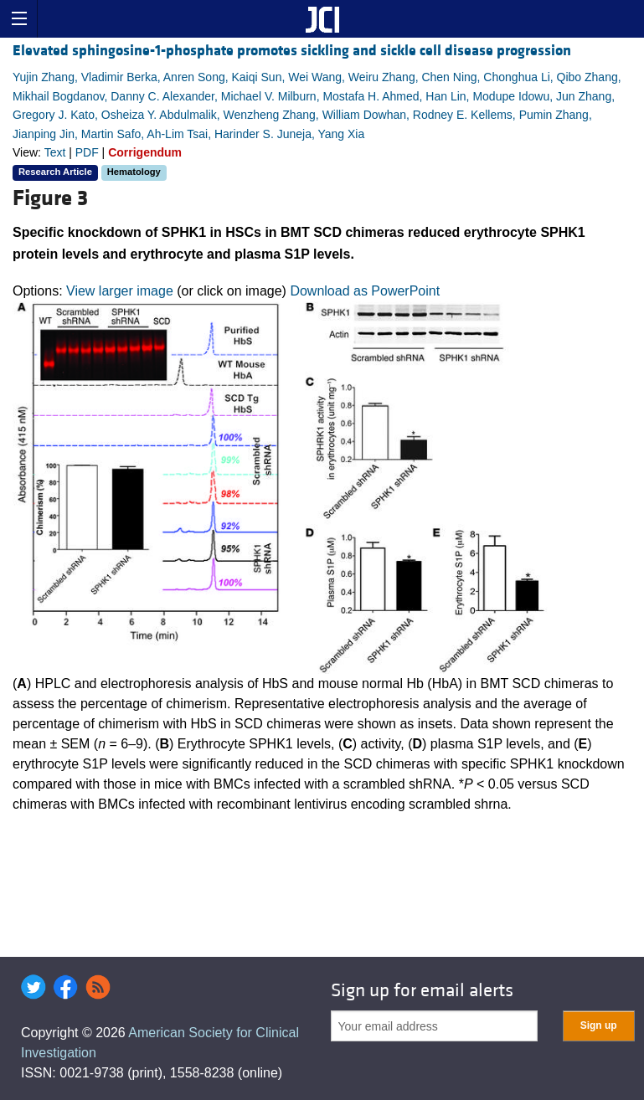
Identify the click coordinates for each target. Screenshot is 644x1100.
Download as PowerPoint (365, 291)
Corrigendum (145, 152)
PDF (87, 152)
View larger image (119, 291)
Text (55, 152)
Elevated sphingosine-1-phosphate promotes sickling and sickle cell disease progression (292, 50)
